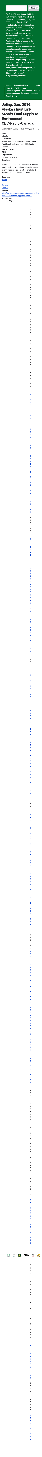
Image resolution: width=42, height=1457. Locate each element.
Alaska (4, 180)
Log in (37, 85)
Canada (5, 185)
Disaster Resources (30, 93)
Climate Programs (13, 91)
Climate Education (13, 93)
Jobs (8, 96)
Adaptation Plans (21, 85)
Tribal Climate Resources (16, 88)
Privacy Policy (30, 1361)
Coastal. (5, 188)
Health (37, 91)
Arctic (4, 182)
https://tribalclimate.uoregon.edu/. (19, 68)
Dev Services (30, 1425)
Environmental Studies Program (30, 477)
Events (14, 96)
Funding (8, 85)
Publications (27, 91)
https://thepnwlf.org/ (18, 60)
